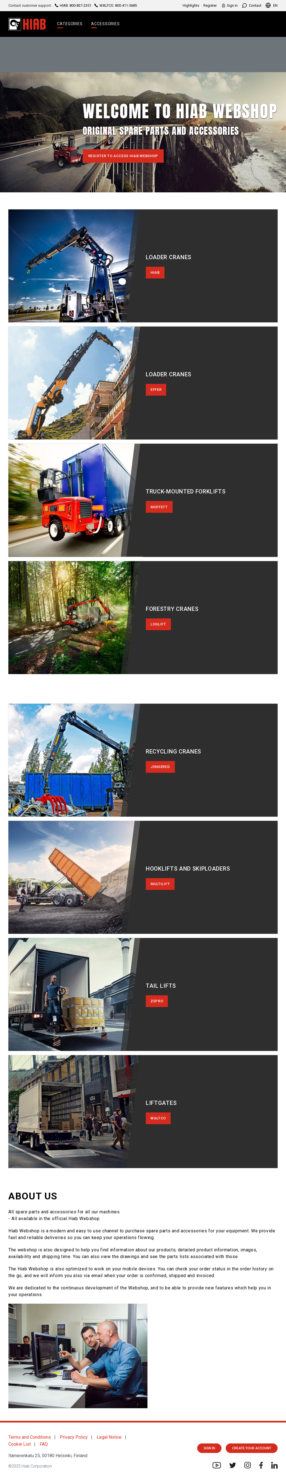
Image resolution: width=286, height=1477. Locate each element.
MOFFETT (159, 507)
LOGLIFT (158, 624)
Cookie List (19, 1444)
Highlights (191, 5)
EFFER (156, 389)
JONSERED (160, 767)
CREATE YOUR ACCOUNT (251, 1448)
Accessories (105, 24)
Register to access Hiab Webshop (123, 156)
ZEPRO (157, 1001)
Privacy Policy (74, 1437)
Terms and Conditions (29, 1437)
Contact (251, 5)
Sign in (229, 5)
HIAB (155, 272)
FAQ (44, 1444)
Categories (70, 24)
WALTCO (158, 1118)
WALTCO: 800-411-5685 (115, 5)
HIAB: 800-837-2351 (73, 5)
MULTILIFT (160, 884)
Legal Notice (109, 1437)
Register (210, 5)
